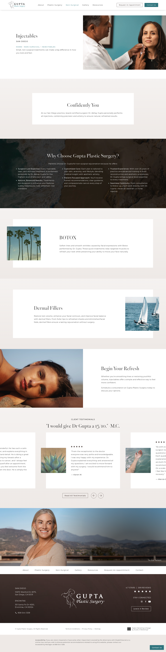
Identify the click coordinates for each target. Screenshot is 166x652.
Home (19, 47)
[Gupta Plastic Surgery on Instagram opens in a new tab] (141, 601)
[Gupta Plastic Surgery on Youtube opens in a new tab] (149, 601)
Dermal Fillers (48, 307)
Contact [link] (139, 570)
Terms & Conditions (73, 629)
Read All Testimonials (75, 495)
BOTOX (68, 237)
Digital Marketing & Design (140, 629)
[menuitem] (41, 5)
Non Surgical (32, 47)
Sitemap (98, 629)
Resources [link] (98, 5)
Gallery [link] (85, 5)
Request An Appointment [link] (117, 570)
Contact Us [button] (157, 647)
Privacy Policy (87, 629)
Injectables (49, 47)
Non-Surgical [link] (72, 5)
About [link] (41, 5)
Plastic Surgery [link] (54, 5)
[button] (100, 495)
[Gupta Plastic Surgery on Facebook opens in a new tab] (145, 601)
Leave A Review (141, 609)
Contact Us (151, 5)
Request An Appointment (130, 5)
